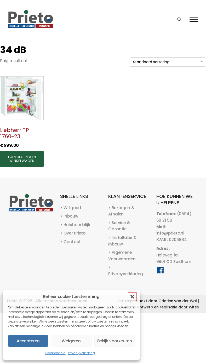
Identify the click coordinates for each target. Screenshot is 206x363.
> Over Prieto (72, 233)
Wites (194, 307)
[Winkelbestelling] (168, 62)
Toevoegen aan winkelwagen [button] (22, 159)
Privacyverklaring (81, 353)
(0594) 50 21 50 (174, 217)
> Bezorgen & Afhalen (121, 211)
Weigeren (71, 341)
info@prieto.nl (170, 230)
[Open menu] (193, 19)
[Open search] (179, 19)
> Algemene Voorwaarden (122, 256)
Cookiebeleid (55, 353)
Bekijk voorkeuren (114, 341)
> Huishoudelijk (75, 224)
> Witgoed (70, 207)
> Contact (70, 241)
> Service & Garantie (119, 226)
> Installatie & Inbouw (122, 241)
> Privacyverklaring (125, 271)
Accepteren (28, 341)
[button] (132, 296)
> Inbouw (69, 216)
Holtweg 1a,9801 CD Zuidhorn (173, 255)
